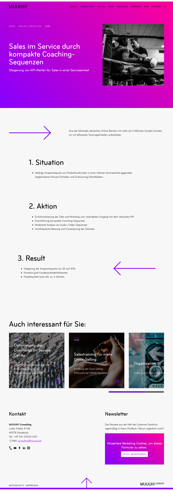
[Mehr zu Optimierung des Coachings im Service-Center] (36, 360)
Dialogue (122, 6)
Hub (146, 6)
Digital (101, 6)
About (74, 6)
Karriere (136, 6)
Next (111, 6)
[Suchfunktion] (165, 6)
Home (12, 26)
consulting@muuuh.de (29, 440)
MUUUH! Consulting (30, 26)
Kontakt (156, 6)
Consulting (87, 6)
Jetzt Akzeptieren (134, 454)
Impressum (32, 485)
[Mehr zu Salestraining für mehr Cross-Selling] (96, 360)
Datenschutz (16, 485)
